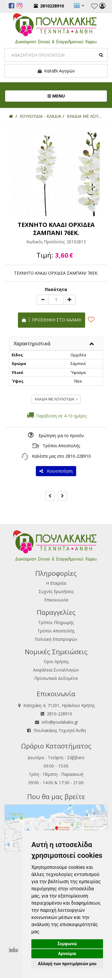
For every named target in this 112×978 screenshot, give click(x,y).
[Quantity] (56, 300)
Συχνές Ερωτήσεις (56, 591)
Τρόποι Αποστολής (61, 445)
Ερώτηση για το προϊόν (61, 435)
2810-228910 (78, 456)
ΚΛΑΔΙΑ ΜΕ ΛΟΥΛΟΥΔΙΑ (56, 399)
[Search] (56, 55)
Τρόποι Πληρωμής (56, 622)
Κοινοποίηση (56, 471)
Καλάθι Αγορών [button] (56, 71)
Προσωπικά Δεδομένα (56, 678)
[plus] (70, 300)
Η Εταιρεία (56, 583)
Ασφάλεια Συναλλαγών (56, 670)
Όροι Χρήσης (56, 661)
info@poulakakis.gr (60, 722)
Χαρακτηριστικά (32, 343)
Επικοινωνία (56, 600)
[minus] (43, 300)
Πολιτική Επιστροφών (56, 639)
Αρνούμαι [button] (67, 953)
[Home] (11, 116)
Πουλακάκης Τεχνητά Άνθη (59, 730)
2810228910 (49, 6)
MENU (76, 96)
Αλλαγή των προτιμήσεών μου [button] (67, 963)
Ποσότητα (56, 289)
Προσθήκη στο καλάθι (51, 320)
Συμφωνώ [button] (67, 943)
